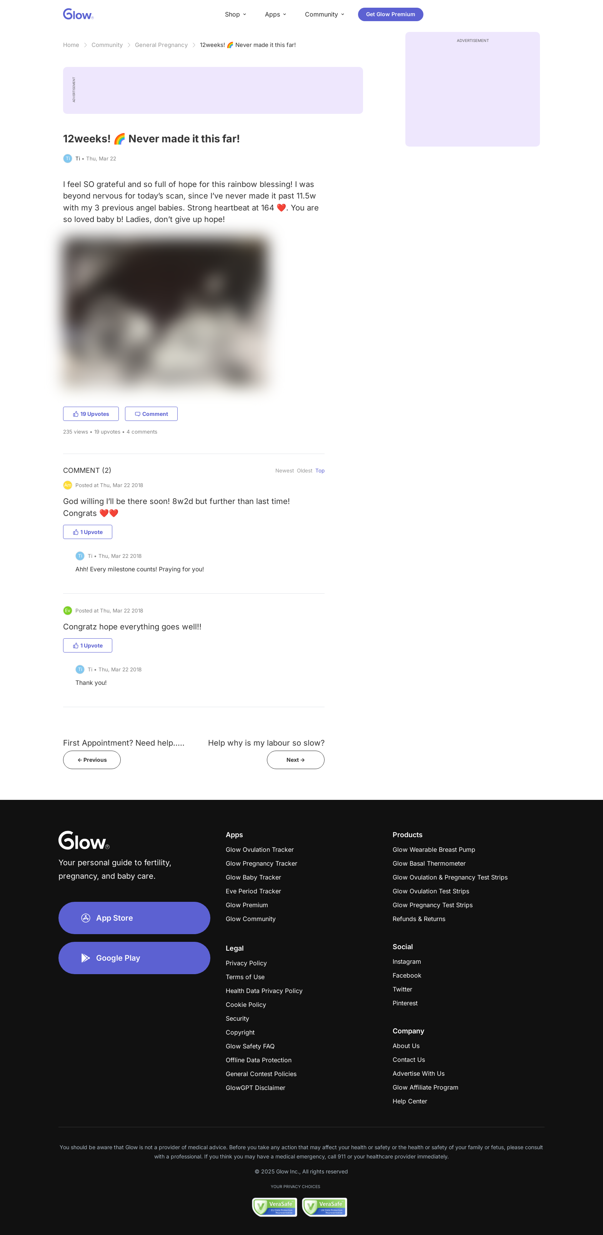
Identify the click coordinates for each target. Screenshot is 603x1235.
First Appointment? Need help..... (124, 743)
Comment (151, 414)
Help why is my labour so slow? (266, 743)
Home (71, 44)
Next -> (296, 759)
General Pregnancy (161, 44)
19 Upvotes (91, 414)
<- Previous (92, 759)
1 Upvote (88, 532)
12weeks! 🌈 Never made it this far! (248, 44)
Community (107, 44)
